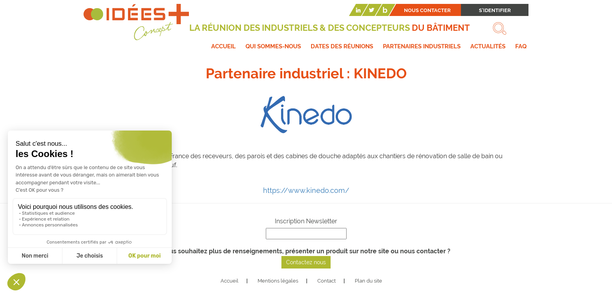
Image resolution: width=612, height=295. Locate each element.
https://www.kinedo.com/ (306, 190)
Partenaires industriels (422, 46)
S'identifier (495, 10)
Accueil (223, 46)
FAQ (521, 46)
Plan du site (368, 281)
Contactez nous (306, 262)
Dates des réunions (342, 46)
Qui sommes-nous (273, 46)
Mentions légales (278, 281)
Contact (326, 281)
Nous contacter (427, 10)
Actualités (487, 46)
